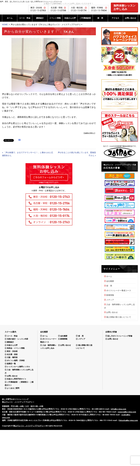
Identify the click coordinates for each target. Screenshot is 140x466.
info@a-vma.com (118, 409)
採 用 (100, 18)
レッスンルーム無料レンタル (18, 367)
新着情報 (110, 295)
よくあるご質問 (13, 388)
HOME (5, 24)
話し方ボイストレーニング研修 (120, 336)
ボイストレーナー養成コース (118, 290)
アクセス (115, 18)
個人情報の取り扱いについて (118, 317)
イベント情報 (55, 18)
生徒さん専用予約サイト (16, 379)
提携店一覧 (11, 364)
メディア (110, 300)
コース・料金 (24, 18)
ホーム (9, 18)
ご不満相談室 (85, 18)
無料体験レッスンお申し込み (125, 7)
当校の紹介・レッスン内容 (17, 339)
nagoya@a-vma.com (127, 412)
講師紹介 (40, 18)
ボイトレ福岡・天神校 (16, 360)
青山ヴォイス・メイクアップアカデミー (29, 426)
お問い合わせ (130, 18)
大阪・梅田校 (12, 357)
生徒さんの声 (70, 18)
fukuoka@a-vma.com (128, 420)
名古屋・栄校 (12, 354)
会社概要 (110, 281)
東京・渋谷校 (12, 351)
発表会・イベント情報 (16, 348)
